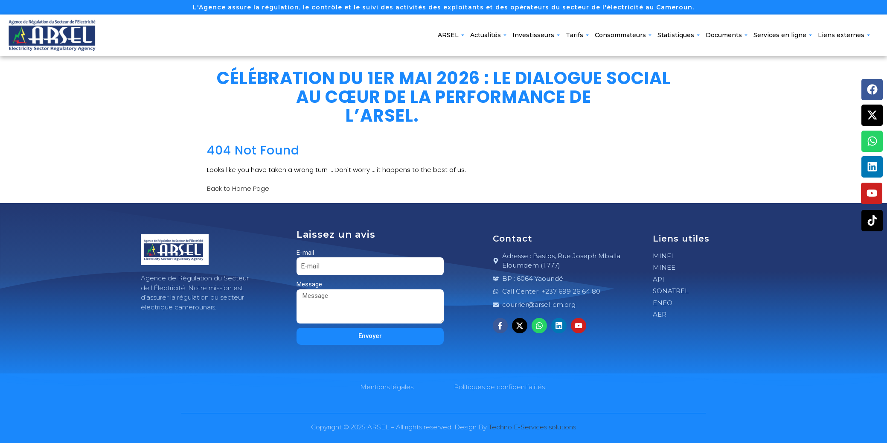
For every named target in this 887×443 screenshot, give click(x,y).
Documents (726, 35)
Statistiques (678, 35)
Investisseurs (536, 35)
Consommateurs (623, 35)
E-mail (305, 252)
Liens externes (844, 35)
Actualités (488, 35)
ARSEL (451, 35)
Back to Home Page (238, 188)
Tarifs (577, 35)
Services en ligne (782, 35)
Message (309, 284)
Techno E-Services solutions (532, 427)
